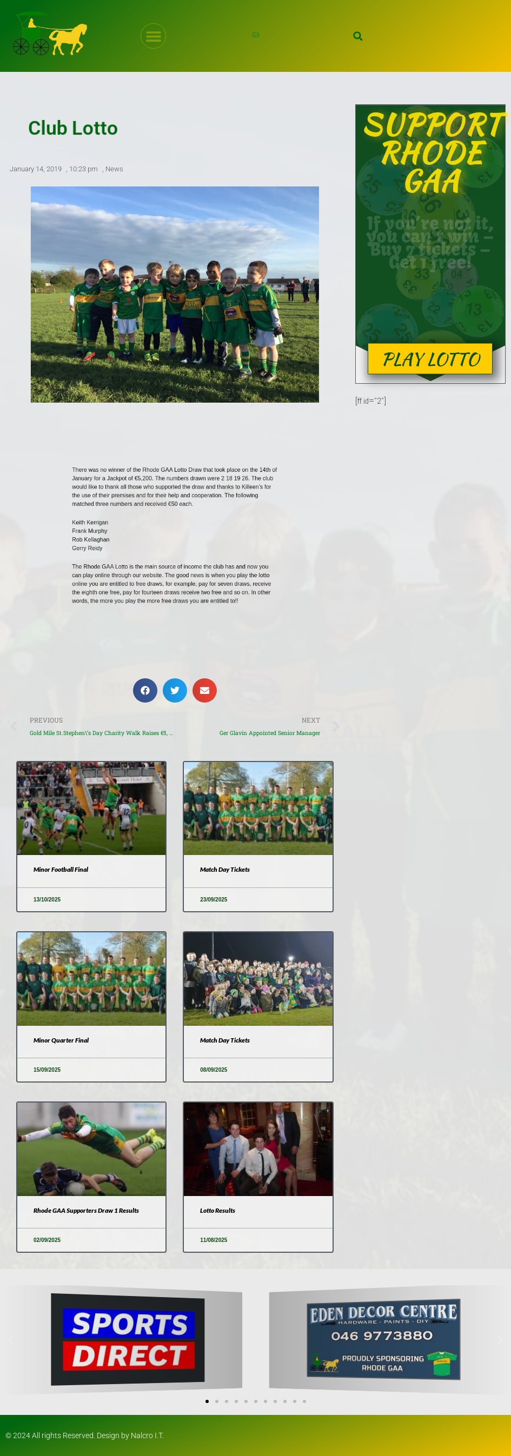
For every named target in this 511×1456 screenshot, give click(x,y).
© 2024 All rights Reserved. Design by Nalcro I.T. (84, 1435)
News (114, 169)
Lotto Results (217, 1210)
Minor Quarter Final (61, 1040)
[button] (358, 36)
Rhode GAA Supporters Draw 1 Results (86, 1210)
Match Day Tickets (225, 869)
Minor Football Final (61, 869)
